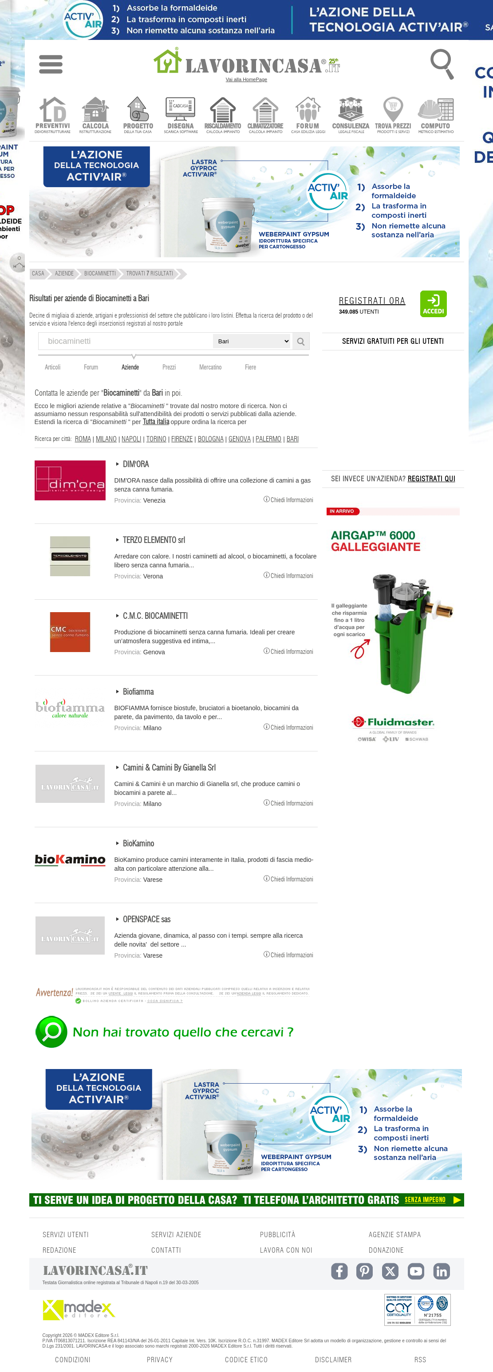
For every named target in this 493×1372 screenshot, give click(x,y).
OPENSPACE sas (146, 920)
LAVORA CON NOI (286, 1250)
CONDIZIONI (73, 1360)
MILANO (106, 439)
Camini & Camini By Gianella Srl (169, 768)
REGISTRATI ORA (372, 301)
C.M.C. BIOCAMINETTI (155, 617)
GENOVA (240, 439)
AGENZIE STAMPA (395, 1234)
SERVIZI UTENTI (66, 1234)
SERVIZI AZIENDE (176, 1234)
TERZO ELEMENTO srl (154, 541)
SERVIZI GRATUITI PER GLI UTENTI (393, 341)
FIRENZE (182, 439)
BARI (293, 439)
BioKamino (138, 844)
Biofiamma (138, 692)
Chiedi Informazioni (288, 499)
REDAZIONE (59, 1250)
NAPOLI (131, 439)
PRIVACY (160, 1360)
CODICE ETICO (246, 1360)
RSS (420, 1360)
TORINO (156, 439)
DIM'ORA (136, 465)
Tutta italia (156, 421)
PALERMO (268, 439)
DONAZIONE (386, 1250)
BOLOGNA (211, 439)
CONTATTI (166, 1250)
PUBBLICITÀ (278, 1234)
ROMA (83, 439)
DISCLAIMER (333, 1360)
